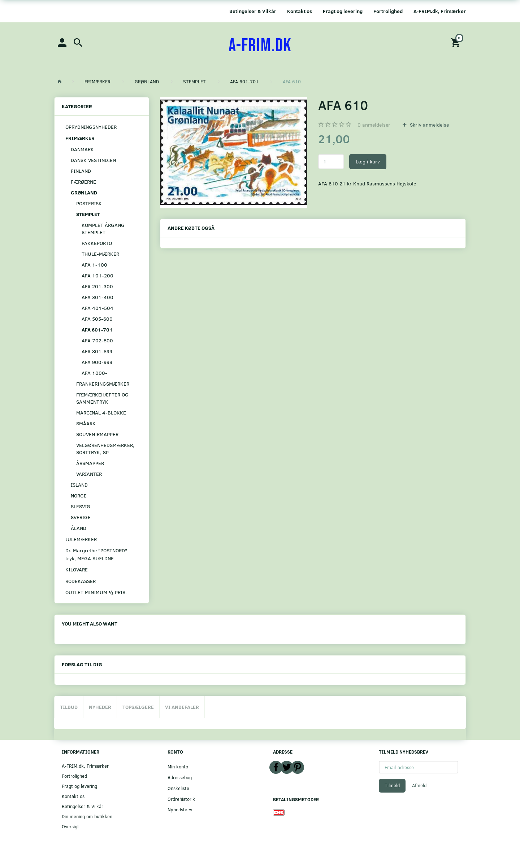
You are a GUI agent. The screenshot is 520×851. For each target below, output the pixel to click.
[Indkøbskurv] (456, 42)
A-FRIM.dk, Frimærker (439, 11)
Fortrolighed (388, 11)
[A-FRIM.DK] (260, 46)
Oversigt (70, 826)
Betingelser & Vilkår (252, 11)
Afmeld (419, 785)
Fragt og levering (343, 11)
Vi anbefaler (182, 706)
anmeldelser (374, 124)
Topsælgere (138, 706)
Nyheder (100, 706)
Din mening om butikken (87, 816)
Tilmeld (392, 785)
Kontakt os (299, 11)
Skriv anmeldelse (428, 124)
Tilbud (69, 706)
